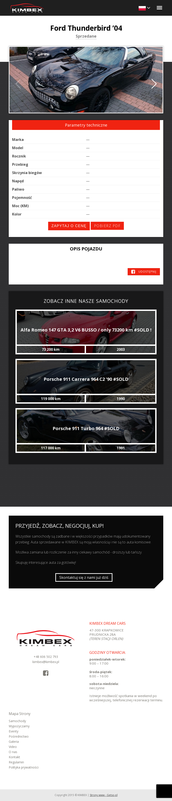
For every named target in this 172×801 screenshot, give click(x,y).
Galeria (14, 741)
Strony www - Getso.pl (104, 795)
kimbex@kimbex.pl (45, 662)
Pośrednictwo (19, 736)
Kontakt (14, 757)
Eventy (13, 731)
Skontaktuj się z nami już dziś (83, 577)
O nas (13, 752)
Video (13, 747)
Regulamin (16, 762)
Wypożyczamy (19, 726)
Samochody (17, 721)
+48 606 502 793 (46, 657)
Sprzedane (86, 36)
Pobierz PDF (107, 225)
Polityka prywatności (24, 767)
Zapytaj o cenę (69, 226)
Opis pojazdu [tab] (86, 249)
